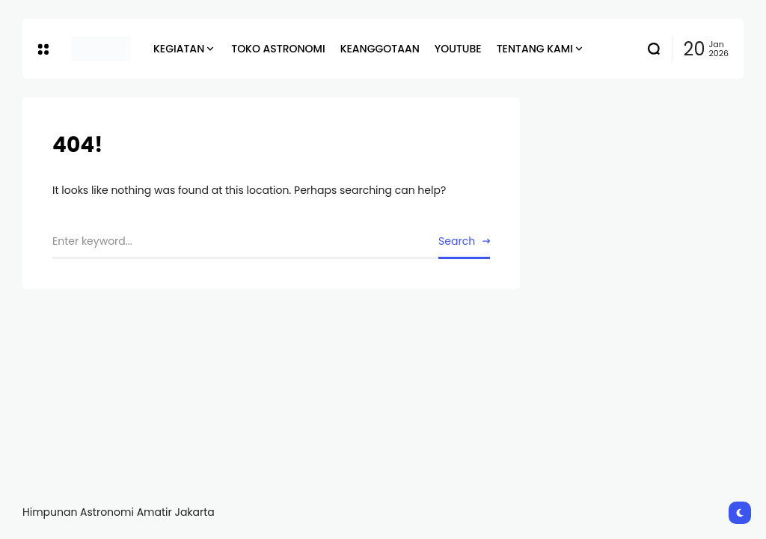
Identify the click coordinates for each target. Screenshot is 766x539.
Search (456, 241)
